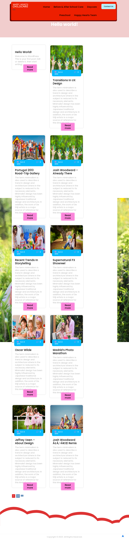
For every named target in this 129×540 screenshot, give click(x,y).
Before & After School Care (68, 6)
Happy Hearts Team (85, 15)
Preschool (64, 15)
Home (46, 6)
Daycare (92, 6)
